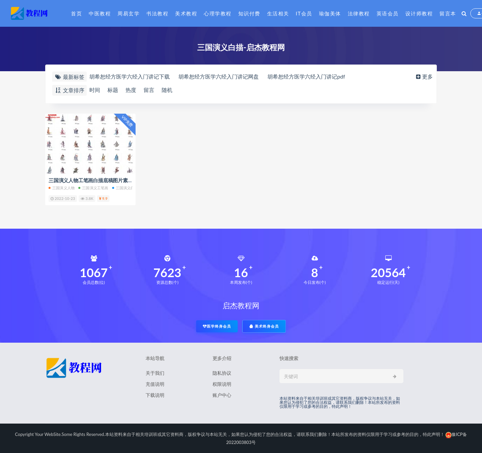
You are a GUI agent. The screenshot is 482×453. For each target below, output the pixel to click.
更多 (424, 76)
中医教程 (100, 13)
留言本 (447, 13)
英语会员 (388, 13)
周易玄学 (128, 13)
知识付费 (249, 13)
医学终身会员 (217, 326)
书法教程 (157, 13)
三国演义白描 (125, 188)
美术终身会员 (264, 326)
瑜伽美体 (330, 13)
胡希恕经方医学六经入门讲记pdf (306, 76)
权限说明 (222, 384)
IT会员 (304, 13)
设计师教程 (419, 13)
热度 (131, 90)
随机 (167, 90)
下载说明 (155, 395)
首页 (76, 13)
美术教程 (186, 13)
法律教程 (359, 13)
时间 (94, 90)
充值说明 (155, 384)
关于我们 (155, 373)
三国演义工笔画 (93, 188)
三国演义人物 (62, 188)
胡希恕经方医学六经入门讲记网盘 (218, 76)
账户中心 (222, 395)
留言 (149, 90)
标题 (112, 90)
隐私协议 (222, 373)
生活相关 (278, 13)
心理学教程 (218, 13)
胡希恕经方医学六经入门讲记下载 (129, 76)
